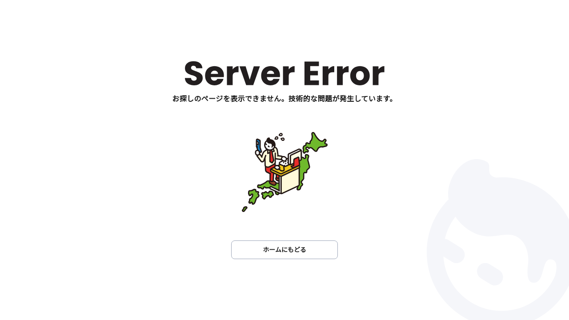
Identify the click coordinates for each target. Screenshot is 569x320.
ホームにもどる (284, 249)
